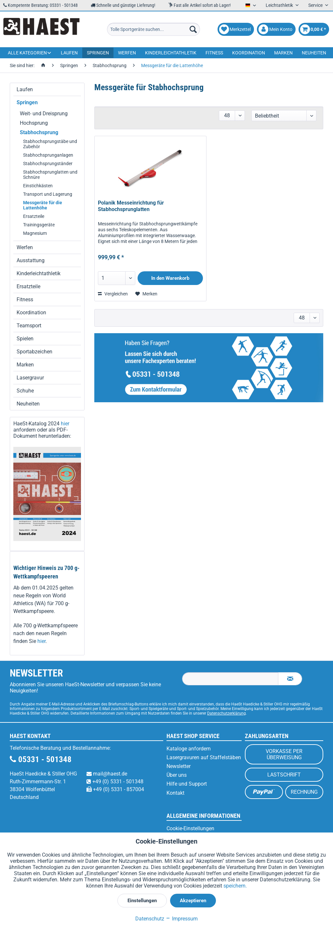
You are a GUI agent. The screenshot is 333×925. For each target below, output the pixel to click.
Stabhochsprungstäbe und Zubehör (50, 144)
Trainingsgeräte (39, 224)
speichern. (235, 886)
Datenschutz (149, 919)
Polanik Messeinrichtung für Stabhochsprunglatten (131, 206)
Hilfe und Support (186, 784)
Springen (27, 102)
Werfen (25, 247)
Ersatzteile (33, 216)
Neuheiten (28, 404)
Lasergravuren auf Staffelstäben (203, 757)
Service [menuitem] (316, 5)
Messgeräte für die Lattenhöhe (42, 205)
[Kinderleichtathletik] (170, 53)
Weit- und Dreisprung (44, 113)
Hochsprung (34, 123)
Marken (25, 365)
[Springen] (97, 53)
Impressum (182, 919)
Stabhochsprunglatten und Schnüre (50, 174)
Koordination (31, 312)
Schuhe (25, 391)
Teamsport (29, 325)
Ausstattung (31, 260)
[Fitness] (214, 53)
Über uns (176, 775)
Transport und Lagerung (47, 194)
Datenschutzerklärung (226, 713)
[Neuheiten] (314, 53)
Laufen (25, 89)
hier (65, 423)
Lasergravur (30, 378)
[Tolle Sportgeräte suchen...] (153, 29)
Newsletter (178, 766)
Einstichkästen (38, 185)
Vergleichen (113, 293)
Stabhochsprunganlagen (48, 155)
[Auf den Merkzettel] (146, 294)
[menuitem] (153, 29)
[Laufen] (69, 53)
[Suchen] (193, 29)
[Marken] (283, 53)
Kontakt (175, 793)
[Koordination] (249, 53)
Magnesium (35, 233)
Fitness (25, 299)
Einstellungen (142, 901)
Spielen (25, 338)
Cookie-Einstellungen (190, 828)
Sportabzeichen (34, 352)
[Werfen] (126, 53)
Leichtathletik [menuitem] (280, 5)
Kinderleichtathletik (38, 273)
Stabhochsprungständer (48, 163)
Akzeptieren (193, 901)
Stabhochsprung (39, 132)
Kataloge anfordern (188, 749)
